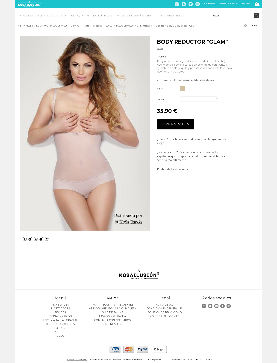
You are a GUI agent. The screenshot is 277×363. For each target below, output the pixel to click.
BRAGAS (62, 15)
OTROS (158, 15)
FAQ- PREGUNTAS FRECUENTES (112, 304)
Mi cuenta (245, 3)
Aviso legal (164, 304)
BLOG (179, 15)
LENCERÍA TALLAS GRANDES (108, 15)
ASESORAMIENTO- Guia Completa (112, 308)
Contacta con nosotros (112, 320)
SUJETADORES (46, 15)
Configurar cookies (77, 359)
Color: (160, 88)
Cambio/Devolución (228, 3)
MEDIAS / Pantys (80, 15)
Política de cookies (164, 316)
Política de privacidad (164, 312)
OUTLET (169, 15)
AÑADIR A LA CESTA (176, 124)
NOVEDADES (26, 15)
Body (159, 52)
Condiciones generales (164, 308)
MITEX (160, 48)
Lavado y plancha (112, 316)
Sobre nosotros (112, 324)
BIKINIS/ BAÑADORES (139, 15)
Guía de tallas (209, 3)
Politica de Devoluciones (172, 169)
